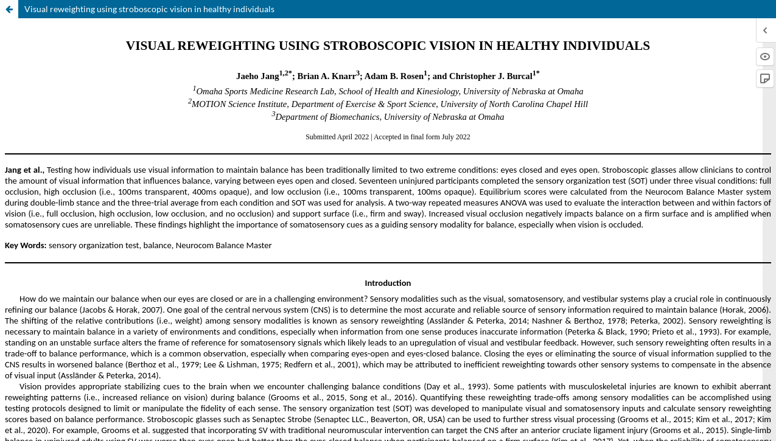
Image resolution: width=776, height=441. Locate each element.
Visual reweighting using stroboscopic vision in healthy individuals (149, 9)
